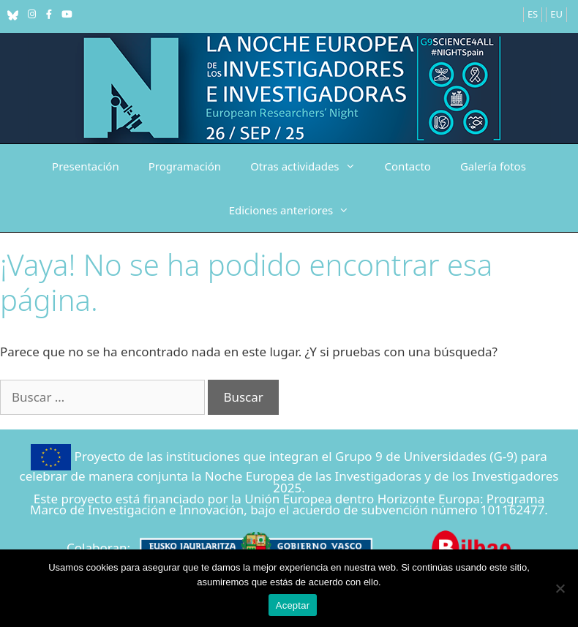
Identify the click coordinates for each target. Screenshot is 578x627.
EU (556, 13)
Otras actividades (309, 166)
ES (533, 13)
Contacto (408, 166)
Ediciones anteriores (296, 210)
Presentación (85, 166)
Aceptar (293, 605)
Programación (185, 166)
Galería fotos (493, 166)
